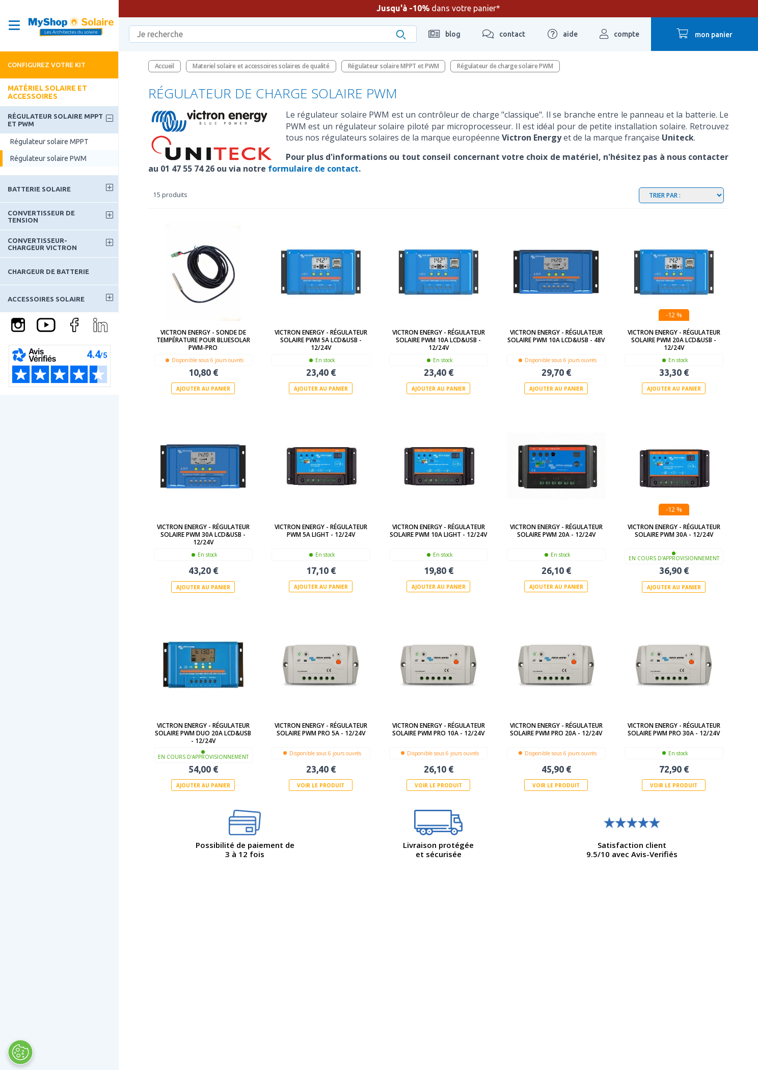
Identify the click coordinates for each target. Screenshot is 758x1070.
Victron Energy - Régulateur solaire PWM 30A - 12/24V (674, 530)
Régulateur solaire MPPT (49, 142)
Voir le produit (320, 784)
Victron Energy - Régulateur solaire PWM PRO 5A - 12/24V (321, 728)
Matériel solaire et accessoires (47, 92)
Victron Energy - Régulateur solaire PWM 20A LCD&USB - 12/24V (674, 339)
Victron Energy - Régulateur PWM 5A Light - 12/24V (321, 530)
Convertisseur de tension (41, 216)
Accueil (164, 66)
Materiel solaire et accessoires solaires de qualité (261, 66)
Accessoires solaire (46, 299)
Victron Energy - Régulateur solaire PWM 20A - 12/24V (556, 530)
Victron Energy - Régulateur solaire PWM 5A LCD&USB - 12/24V (321, 339)
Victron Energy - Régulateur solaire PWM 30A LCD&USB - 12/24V (203, 534)
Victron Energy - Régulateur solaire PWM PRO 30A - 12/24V (674, 728)
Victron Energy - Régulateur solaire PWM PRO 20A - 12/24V (556, 728)
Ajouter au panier (203, 388)
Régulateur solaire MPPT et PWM (55, 120)
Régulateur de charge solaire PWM (505, 66)
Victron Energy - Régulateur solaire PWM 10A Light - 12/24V (438, 530)
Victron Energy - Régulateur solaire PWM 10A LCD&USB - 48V (556, 336)
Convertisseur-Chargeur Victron (42, 244)
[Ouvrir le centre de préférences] (20, 1052)
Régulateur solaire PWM (48, 158)
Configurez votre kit (47, 64)
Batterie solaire (39, 189)
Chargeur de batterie (48, 271)
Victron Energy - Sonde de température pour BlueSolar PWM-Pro (203, 339)
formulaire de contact (313, 168)
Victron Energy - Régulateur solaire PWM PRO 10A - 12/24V (438, 728)
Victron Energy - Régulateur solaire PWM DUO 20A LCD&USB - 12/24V (203, 732)
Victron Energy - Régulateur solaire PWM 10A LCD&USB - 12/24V (438, 339)
